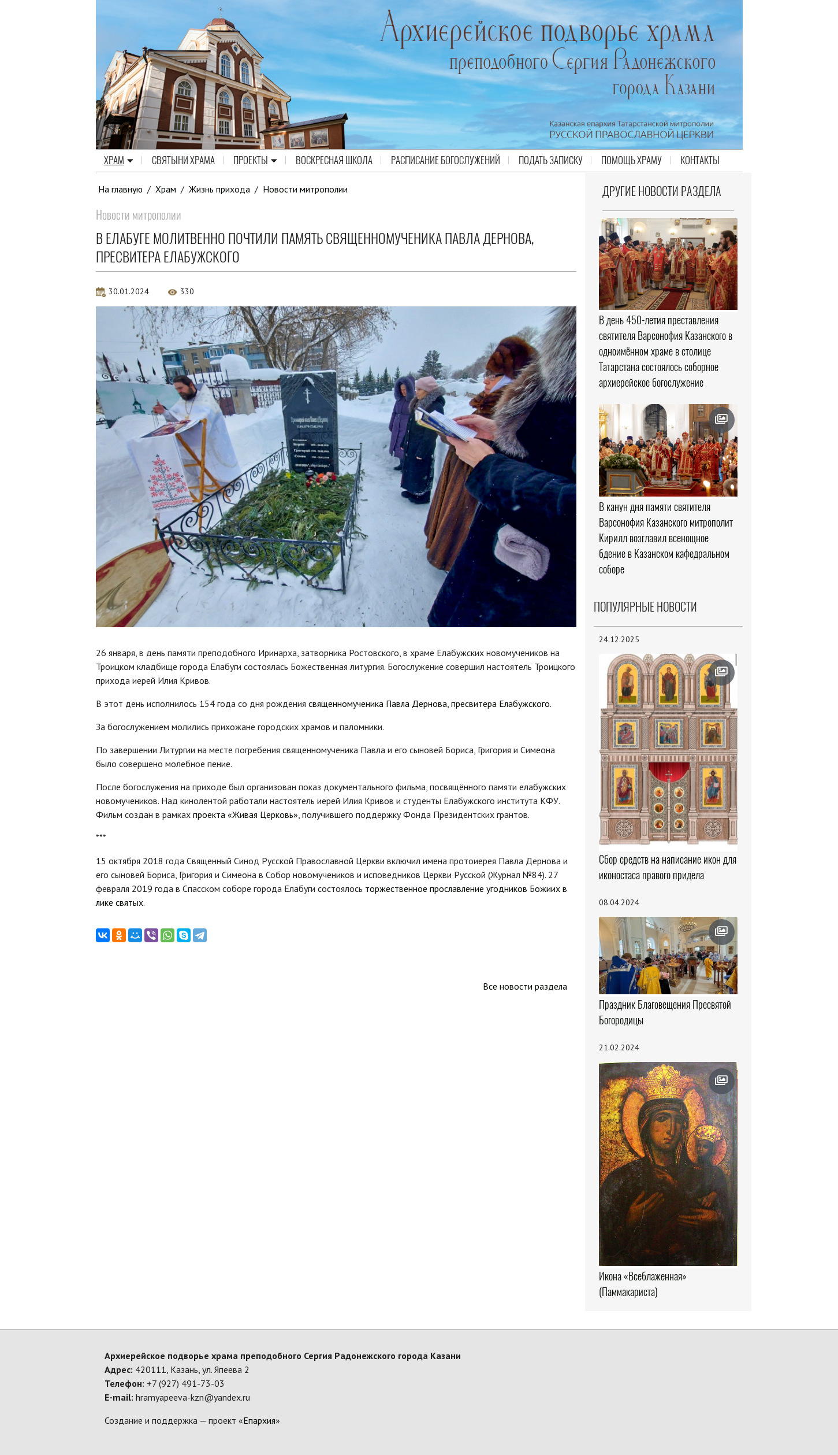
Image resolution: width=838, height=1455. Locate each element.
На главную (120, 189)
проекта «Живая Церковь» (245, 814)
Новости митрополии (306, 189)
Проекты (255, 161)
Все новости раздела (524, 986)
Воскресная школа (334, 161)
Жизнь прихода (220, 189)
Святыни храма (183, 161)
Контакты (700, 161)
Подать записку (551, 161)
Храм (118, 161)
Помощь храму (631, 161)
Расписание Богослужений (445, 161)
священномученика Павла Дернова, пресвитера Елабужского (430, 703)
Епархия (259, 1420)
